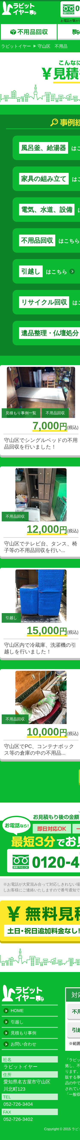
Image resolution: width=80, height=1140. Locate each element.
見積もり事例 (23, 1033)
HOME (17, 1010)
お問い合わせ (23, 1044)
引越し (17, 1022)
